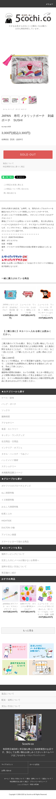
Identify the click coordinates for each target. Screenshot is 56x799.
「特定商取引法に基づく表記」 (36, 349)
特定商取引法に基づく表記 (13, 167)
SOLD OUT (28, 154)
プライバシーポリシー (37, 781)
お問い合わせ (6, 770)
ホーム (5, 109)
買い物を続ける (8, 193)
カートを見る (34, 764)
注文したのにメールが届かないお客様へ (20, 560)
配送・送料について (33, 778)
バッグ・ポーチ (15, 109)
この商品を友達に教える (11, 185)
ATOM (36, 784)
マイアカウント (7, 764)
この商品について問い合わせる (14, 189)
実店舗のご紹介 (8, 573)
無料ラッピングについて (12, 554)
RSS (31, 784)
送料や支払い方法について (14, 566)
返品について (8, 163)
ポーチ (24, 109)
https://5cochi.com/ (36, 755)
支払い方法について (17, 778)
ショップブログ (22, 784)
